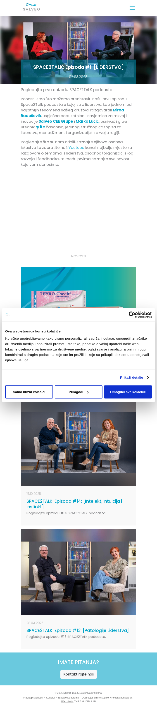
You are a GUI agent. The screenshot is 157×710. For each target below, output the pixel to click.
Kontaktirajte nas (78, 674)
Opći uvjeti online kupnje (95, 697)
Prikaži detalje (131, 377)
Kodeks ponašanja (122, 697)
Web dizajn (67, 701)
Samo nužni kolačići (29, 392)
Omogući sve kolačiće (128, 392)
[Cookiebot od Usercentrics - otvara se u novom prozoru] (132, 314)
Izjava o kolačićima (68, 697)
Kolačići (50, 697)
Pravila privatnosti (33, 697)
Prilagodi (79, 392)
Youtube (76, 147)
